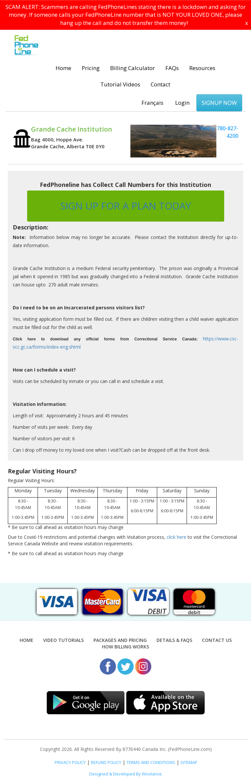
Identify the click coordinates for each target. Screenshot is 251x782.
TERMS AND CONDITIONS (150, 762)
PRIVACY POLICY (70, 762)
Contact (160, 84)
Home (63, 68)
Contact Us (217, 640)
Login (182, 102)
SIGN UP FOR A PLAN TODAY (125, 205)
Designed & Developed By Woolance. (126, 774)
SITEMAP (188, 762)
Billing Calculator (132, 68)
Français (152, 102)
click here (176, 537)
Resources (202, 68)
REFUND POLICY (106, 762)
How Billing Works (125, 647)
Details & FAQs (174, 640)
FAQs (172, 68)
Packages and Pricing (120, 640)
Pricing (91, 68)
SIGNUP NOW (219, 102)
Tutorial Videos (120, 84)
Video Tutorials (63, 640)
